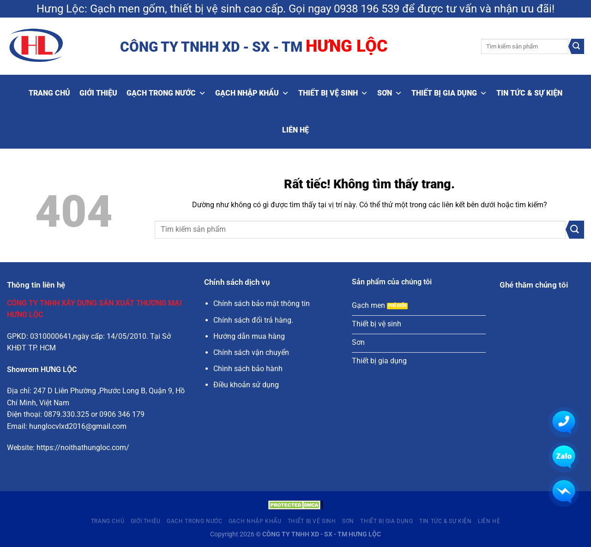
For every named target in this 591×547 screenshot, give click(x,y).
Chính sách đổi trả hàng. (253, 320)
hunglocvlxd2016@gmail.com (78, 426)
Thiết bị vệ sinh (333, 93)
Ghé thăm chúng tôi (534, 285)
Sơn (389, 93)
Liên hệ (295, 130)
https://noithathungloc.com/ (82, 447)
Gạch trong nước (166, 93)
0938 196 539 (366, 8)
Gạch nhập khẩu (252, 93)
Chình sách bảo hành (248, 368)
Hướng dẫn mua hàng (249, 336)
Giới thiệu (98, 93)
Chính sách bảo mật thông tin (261, 303)
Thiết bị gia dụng (449, 93)
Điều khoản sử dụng (246, 384)
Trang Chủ (49, 93)
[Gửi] (576, 46)
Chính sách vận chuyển (251, 352)
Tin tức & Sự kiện (529, 93)
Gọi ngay (310, 8)
